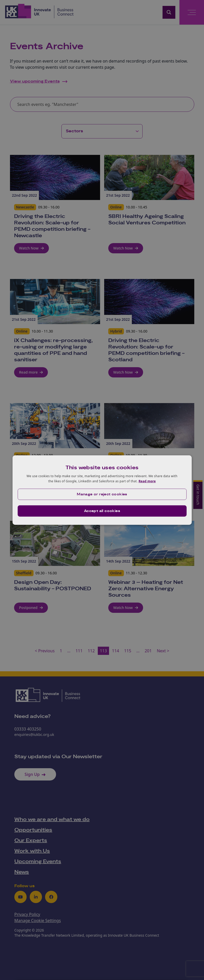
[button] (102, 494)
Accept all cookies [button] (102, 510)
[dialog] (102, 490)
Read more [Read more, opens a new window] (147, 481)
